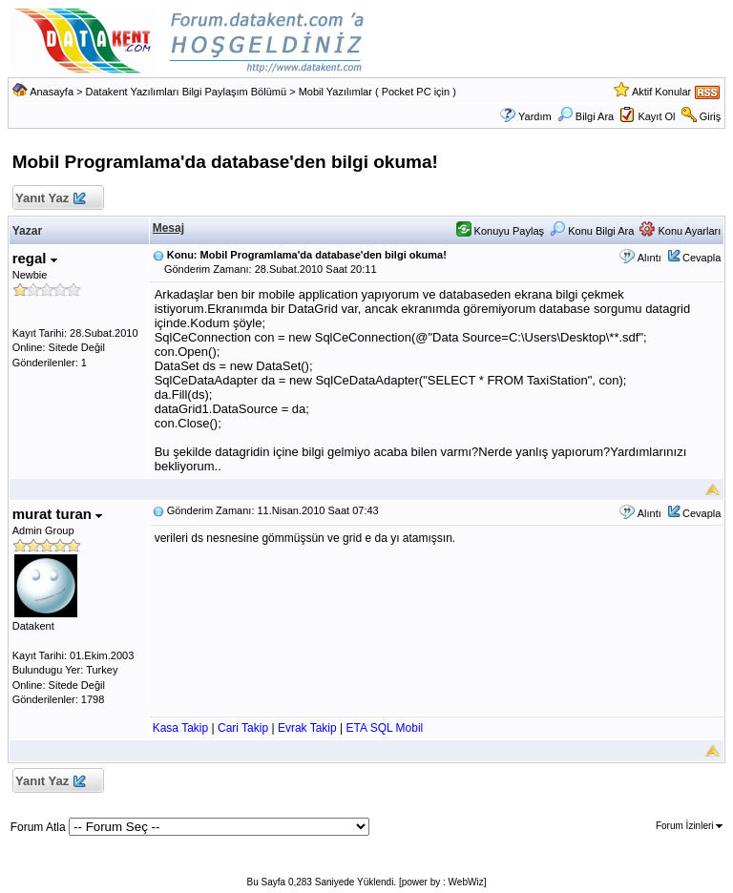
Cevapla (701, 257)
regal (34, 258)
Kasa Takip (180, 728)
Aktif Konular (661, 91)
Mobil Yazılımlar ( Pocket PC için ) (377, 91)
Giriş (711, 116)
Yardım (535, 116)
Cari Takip (243, 728)
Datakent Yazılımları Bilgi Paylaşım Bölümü (186, 91)
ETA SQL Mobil (385, 728)
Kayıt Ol (656, 116)
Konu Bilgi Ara (592, 231)
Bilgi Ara (585, 116)
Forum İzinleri (689, 825)
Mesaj (168, 228)
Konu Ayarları (680, 231)
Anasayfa (51, 91)
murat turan (57, 514)
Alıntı (649, 257)
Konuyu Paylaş (500, 231)
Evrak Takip (307, 728)
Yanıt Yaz (50, 199)
